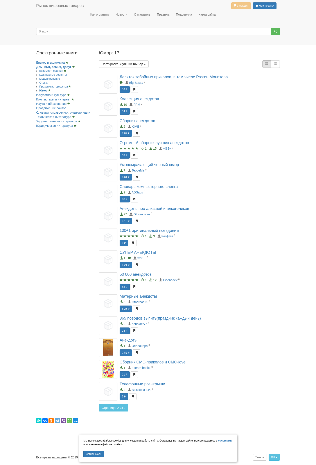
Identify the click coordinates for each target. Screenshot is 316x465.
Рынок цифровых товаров (60, 6)
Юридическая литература (55, 125)
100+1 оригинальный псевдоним (149, 230)
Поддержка (184, 14)
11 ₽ (124, 374)
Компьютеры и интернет (54, 99)
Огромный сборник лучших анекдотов (154, 143)
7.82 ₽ (125, 133)
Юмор (43, 90)
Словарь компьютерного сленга (149, 186)
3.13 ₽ (125, 221)
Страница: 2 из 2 (114, 408)
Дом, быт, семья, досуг (54, 67)
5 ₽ (124, 396)
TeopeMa (138, 170)
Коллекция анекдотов (139, 99)
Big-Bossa (136, 82)
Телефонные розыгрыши (142, 384)
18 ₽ (124, 155)
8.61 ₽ (125, 177)
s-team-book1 (141, 368)
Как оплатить (99, 14)
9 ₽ (124, 243)
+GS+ (167, 148)
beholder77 (139, 324)
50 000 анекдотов (136, 274)
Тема (259, 457)
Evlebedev (170, 280)
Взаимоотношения (51, 70)
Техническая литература (54, 117)
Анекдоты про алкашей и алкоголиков (154, 208)
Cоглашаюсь (93, 454)
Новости (121, 14)
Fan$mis (167, 236)
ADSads (137, 192)
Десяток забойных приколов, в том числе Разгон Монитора (174, 77)
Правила (163, 14)
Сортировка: (124, 64)
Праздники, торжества (53, 86)
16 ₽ (124, 89)
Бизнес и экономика (51, 62)
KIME (135, 126)
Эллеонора (140, 346)
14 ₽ (124, 111)
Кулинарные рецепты (53, 74)
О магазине (142, 14)
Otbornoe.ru (141, 214)
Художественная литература (57, 121)
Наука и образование (51, 104)
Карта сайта (207, 14)
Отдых (43, 82)
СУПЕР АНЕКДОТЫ (138, 252)
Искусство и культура (51, 95)
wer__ (141, 258)
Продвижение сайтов (51, 108)
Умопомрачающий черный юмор (149, 165)
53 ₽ (124, 286)
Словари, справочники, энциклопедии (63, 112)
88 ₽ (124, 199)
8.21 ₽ (125, 264)
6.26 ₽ (125, 308)
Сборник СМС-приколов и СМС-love (153, 362)
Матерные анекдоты (138, 296)
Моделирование (49, 78)
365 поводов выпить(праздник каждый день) (160, 318)
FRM (136, 104)
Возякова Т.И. (141, 390)
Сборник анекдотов (137, 121)
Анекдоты (128, 340)
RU (274, 457)
